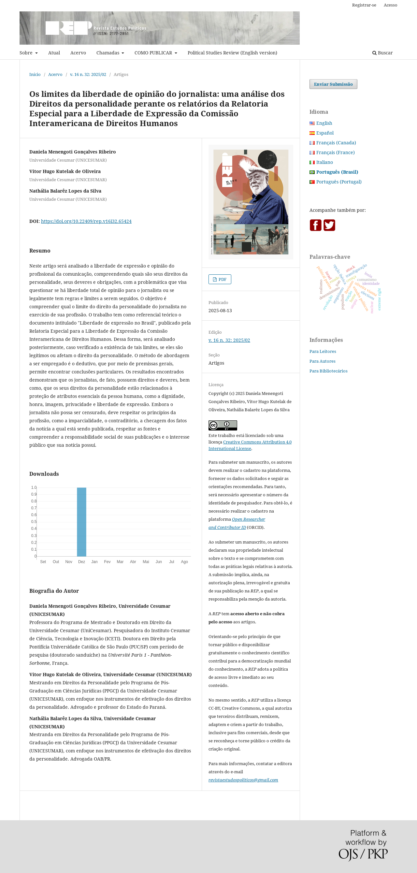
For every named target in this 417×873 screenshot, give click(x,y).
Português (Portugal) (339, 182)
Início (35, 74)
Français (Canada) (336, 142)
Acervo (78, 53)
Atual (54, 53)
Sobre (27, 53)
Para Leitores (322, 351)
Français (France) (335, 152)
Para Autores (322, 361)
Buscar (382, 53)
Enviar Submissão (333, 84)
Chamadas (108, 53)
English (324, 123)
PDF (222, 279)
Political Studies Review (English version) (232, 53)
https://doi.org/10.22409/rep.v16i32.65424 (86, 221)
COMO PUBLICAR (154, 53)
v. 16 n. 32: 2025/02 (88, 74)
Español (325, 133)
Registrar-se (364, 5)
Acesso (390, 5)
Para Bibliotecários (328, 371)
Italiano (324, 162)
